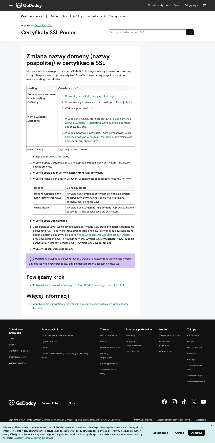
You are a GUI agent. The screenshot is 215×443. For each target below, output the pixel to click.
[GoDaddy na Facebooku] (164, 404)
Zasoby (44, 347)
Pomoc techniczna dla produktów (57, 335)
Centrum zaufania (17, 363)
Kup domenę (193, 335)
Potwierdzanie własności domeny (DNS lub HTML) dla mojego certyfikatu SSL (79, 285)
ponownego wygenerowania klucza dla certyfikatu (100, 234)
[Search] (190, 32)
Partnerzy (130, 335)
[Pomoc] (177, 5)
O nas (11, 339)
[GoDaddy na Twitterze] (194, 404)
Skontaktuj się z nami (19, 351)
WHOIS (103, 341)
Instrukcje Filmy (72, 16)
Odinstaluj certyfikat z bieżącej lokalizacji (89, 96)
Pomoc (55, 16)
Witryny (191, 341)
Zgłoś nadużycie (49, 341)
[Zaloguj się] (192, 5)
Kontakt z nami (96, 16)
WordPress (192, 353)
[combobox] (147, 32)
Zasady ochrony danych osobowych (173, 420)
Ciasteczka (201, 420)
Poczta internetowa (109, 335)
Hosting (191, 359)
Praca (11, 345)
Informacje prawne (17, 357)
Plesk (128, 102)
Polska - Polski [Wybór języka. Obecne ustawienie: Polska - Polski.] (52, 403)
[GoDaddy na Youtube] (203, 404)
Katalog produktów (109, 363)
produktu (51, 156)
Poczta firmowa (194, 347)
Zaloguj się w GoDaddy (170, 335)
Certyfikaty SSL (43, 25)
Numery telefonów (196, 382)
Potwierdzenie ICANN (110, 347)
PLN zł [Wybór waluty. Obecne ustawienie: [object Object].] (74, 403)
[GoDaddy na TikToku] (184, 404)
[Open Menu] (10, 5)
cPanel (118, 102)
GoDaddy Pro (132, 351)
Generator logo (194, 376)
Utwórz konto (165, 351)
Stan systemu (117, 16)
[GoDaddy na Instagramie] (174, 404)
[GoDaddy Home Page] (22, 403)
